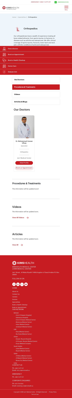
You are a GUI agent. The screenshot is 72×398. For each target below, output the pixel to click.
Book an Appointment (24, 168)
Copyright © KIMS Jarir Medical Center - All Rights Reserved (30, 392)
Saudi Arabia (18, 346)
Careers (14, 297)
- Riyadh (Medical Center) (22, 350)
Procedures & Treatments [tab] (24, 87)
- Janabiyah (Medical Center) (23, 326)
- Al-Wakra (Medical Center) (23, 355)
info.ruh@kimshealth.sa (23, 370)
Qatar (15, 353)
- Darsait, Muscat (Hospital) (23, 339)
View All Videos (20, 218)
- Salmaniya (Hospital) (21, 317)
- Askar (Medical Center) (22, 324)
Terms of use (35, 394)
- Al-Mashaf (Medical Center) (23, 358)
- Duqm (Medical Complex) (23, 343)
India (15, 363)
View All (18, 245)
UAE (15, 329)
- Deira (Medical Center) (22, 331)
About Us (15, 291)
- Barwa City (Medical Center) (23, 360)
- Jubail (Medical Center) (22, 348)
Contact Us (15, 294)
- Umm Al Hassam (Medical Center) (25, 319)
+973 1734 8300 (18, 383)
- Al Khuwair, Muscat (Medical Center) (26, 341)
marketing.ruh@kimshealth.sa (24, 386)
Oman (16, 336)
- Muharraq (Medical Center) (23, 322)
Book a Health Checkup (19, 305)
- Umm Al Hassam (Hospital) (23, 315)
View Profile (24, 163)
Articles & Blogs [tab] (20, 102)
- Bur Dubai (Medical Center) (23, 334)
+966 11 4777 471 (19, 368)
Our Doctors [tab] (19, 80)
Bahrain (16, 313)
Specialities (22, 17)
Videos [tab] (17, 94)
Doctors (14, 299)
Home (14, 17)
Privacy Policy (52, 392)
